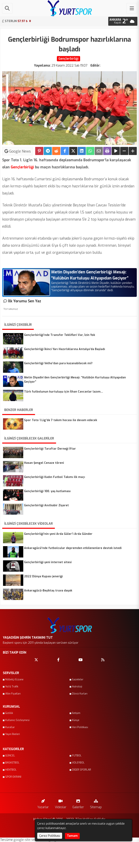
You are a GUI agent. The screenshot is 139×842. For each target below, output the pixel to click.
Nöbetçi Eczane (14, 679)
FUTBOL (77, 755)
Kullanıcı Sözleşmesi (17, 720)
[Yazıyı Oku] (116, 151)
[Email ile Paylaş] (99, 151)
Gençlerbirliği (22, 167)
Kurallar (10, 727)
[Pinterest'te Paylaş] (39, 151)
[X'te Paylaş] (73, 151)
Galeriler (78, 803)
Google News (17, 151)
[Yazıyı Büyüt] (133, 151)
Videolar (60, 803)
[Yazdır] (107, 151)
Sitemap (96, 803)
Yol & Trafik (11, 686)
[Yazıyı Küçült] (124, 151)
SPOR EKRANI (13, 776)
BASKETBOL (12, 762)
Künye (75, 720)
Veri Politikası (80, 727)
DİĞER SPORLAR (81, 769)
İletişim (76, 713)
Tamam (72, 836)
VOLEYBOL (78, 762)
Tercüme (7, 840)
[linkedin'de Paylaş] (82, 151)
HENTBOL (11, 769)
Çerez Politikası (49, 836)
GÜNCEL (10, 755)
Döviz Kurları (79, 693)
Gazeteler (77, 679)
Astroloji (77, 686)
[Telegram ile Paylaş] (48, 151)
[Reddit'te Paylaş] (56, 151)
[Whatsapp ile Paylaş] (90, 151)
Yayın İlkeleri (12, 734)
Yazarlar (43, 803)
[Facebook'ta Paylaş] (65, 151)
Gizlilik (9, 713)
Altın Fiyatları (13, 693)
